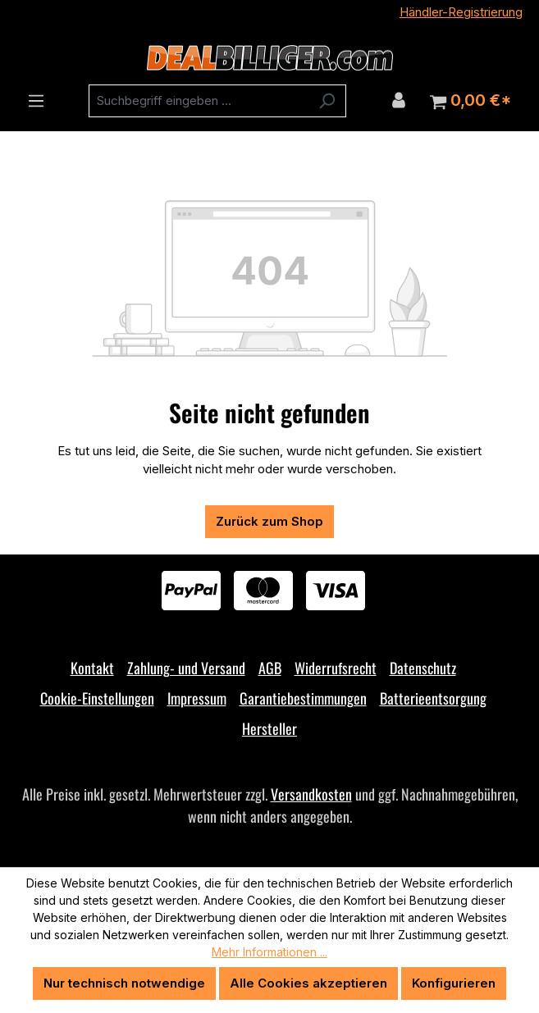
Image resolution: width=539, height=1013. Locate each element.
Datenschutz (423, 667)
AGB (269, 667)
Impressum (196, 698)
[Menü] (36, 100)
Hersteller (269, 728)
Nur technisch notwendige (124, 983)
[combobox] (198, 100)
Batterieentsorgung (433, 698)
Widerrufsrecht (336, 667)
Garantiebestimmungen (303, 698)
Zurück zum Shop (269, 521)
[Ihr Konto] (398, 100)
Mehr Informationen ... (269, 952)
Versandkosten (311, 794)
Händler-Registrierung (461, 12)
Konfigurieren (454, 983)
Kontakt (92, 667)
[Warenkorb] (470, 101)
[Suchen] (327, 100)
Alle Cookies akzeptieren (308, 983)
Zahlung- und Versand (186, 667)
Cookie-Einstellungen (97, 698)
